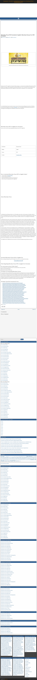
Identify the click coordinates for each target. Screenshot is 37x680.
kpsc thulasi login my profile (5, 463)
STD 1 (2, 434)
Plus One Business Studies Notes (6, 408)
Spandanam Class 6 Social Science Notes (7, 622)
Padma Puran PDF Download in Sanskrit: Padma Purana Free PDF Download (13, 295)
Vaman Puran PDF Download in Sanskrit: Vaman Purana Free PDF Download (13, 299)
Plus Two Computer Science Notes (6, 352)
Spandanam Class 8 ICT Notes (5, 608)
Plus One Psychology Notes (5, 400)
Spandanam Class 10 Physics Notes (6, 541)
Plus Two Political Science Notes (5, 365)
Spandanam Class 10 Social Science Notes (7, 543)
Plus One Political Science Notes (5, 403)
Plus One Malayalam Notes (5, 414)
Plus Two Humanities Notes (5, 356)
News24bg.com (27, 668)
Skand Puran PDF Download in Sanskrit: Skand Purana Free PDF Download (13, 297)
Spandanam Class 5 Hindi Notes (5, 628)
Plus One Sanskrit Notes (4, 417)
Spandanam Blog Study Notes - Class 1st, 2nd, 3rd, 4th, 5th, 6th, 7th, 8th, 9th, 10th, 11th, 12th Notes (15, 443)
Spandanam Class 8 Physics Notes (6, 609)
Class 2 (9, 456)
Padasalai (26, 673)
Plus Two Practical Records (20, 459)
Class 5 (14, 456)
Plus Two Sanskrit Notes (4, 380)
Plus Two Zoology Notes (4, 349)
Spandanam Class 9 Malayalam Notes (6, 565)
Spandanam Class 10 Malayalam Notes (6, 556)
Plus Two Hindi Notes (4, 497)
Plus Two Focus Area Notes (20, 458)
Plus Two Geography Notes (5, 491)
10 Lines (2, 456)
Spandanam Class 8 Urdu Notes (17, 659)
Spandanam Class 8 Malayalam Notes (6, 606)
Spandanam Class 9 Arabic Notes (5, 568)
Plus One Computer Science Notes (6, 390)
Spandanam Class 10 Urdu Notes (5, 544)
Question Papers (7, 460)
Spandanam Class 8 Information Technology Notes (8, 594)
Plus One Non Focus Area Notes (22, 457)
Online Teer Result (28, 667)
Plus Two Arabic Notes (4, 374)
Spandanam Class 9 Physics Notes (6, 580)
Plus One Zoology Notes (4, 387)
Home (18, 309)
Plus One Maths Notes (4, 509)
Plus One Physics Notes (4, 506)
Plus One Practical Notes (31, 457)
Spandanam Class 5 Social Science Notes (7, 632)
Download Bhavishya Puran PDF (18, 260)
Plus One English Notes (4, 409)
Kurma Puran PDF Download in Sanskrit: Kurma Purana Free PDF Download (13, 289)
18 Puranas (15, 107)
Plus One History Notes (4, 521)
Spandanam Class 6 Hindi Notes (5, 624)
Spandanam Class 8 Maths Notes (5, 593)
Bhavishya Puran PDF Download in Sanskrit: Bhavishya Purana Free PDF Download (14, 285)
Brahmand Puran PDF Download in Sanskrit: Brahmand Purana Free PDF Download (14, 287)
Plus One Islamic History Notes (5, 399)
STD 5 (2, 428)
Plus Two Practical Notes (12, 459)
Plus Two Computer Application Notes (6, 353)
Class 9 (23, 456)
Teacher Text (27, 659)
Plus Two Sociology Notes (4, 364)
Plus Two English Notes (4, 371)
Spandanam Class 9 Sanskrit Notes (6, 578)
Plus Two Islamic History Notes (5, 361)
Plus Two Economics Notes (5, 358)
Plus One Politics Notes (4, 415)
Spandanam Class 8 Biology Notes (6, 599)
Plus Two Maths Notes (4, 347)
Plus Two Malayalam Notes (5, 377)
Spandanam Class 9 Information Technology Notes (8, 581)
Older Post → (34, 309)
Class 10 (7, 456)
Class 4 (13, 456)
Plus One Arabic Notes (4, 412)
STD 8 (2, 424)
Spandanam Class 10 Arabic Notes (6, 546)
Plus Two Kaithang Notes (4, 500)
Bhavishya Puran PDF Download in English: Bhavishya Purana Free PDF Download (18, 35)
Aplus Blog (26, 676)
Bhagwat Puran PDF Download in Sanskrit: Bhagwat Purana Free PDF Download (14, 284)
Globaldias (26, 664)
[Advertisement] (18, 10)
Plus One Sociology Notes (5, 402)
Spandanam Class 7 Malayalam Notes (6, 615)
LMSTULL (26, 665)
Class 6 (16, 456)
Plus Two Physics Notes (4, 344)
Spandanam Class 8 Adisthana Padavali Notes (7, 605)
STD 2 (2, 433)
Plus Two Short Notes (27, 459)
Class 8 (20, 456)
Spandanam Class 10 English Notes (6, 550)
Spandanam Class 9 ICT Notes (5, 583)
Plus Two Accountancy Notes (5, 368)
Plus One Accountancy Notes (5, 406)
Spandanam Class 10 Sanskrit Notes (6, 559)
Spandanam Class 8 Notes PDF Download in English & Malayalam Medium (11, 440)
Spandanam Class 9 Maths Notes (5, 569)
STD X (2, 421)
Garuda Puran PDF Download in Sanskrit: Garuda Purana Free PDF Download (13, 288)
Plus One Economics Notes (5, 396)
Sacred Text (9, 37)
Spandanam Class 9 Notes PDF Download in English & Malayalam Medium (11, 446)
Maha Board (29, 456)
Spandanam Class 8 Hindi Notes (5, 596)
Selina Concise (27, 670)
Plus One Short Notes (10, 458)
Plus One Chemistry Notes (5, 384)
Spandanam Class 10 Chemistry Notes (6, 549)
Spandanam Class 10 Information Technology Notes (8, 555)
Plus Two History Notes (4, 359)
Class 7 (18, 456)
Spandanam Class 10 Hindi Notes (5, 552)
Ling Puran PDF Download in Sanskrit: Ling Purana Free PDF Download (12, 290)
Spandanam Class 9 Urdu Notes (5, 577)
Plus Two (15, 458)
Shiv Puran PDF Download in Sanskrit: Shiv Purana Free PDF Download (12, 296)
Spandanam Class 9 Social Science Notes (7, 571)
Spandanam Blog (10, 175)
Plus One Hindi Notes (4, 411)
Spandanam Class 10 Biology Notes (6, 547)
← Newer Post (3, 309)
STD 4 (2, 430)
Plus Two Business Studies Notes (5, 494)
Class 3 (11, 456)
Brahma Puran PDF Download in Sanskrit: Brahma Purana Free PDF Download (13, 286)
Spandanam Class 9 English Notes (6, 584)
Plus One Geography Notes (5, 405)
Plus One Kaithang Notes (4, 537)
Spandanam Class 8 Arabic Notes (5, 603)
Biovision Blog (27, 674)
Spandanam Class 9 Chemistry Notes (6, 575)
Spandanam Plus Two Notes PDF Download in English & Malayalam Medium (11, 452)
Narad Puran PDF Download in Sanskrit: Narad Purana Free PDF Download (13, 294)
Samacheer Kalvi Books (28, 671)
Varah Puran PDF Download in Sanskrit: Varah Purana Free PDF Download (13, 300)
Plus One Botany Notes (4, 512)
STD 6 (2, 427)
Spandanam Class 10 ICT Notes (5, 553)
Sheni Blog (26, 661)
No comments (14, 37)
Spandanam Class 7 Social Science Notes (7, 618)
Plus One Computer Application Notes (6, 515)
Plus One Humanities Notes (5, 518)
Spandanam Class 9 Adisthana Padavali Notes (7, 572)
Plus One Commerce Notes (5, 393)
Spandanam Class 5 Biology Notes (6, 629)
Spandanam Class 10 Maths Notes (6, 558)
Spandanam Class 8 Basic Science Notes (6, 602)
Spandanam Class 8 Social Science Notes (7, 590)
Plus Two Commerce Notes (5, 355)
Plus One (33, 456)
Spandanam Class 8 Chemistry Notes (6, 600)
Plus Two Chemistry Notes (4, 346)
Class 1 (5, 456)
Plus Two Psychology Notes (5, 362)
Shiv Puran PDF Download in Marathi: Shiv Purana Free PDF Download (11, 449)
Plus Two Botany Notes (4, 350)
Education (25, 456)
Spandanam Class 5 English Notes (5, 631)
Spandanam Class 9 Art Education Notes (6, 574)
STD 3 (2, 431)
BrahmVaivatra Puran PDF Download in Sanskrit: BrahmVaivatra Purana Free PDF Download (15, 298)
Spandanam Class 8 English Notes (6, 597)
